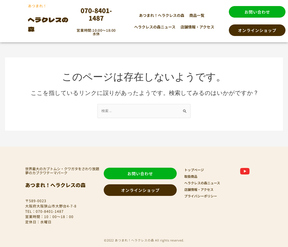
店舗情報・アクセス (197, 26)
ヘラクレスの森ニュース (154, 26)
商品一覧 (196, 15)
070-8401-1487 (96, 14)
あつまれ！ (40, 5)
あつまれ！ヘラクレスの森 (161, 15)
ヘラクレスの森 (51, 24)
